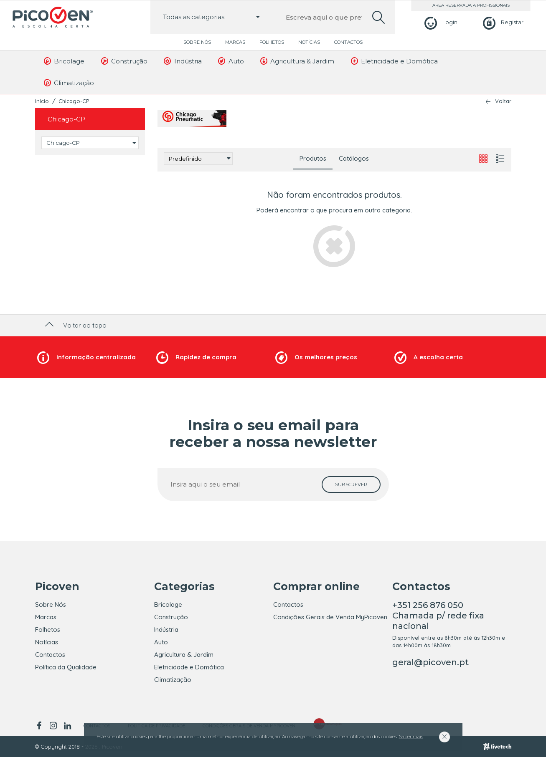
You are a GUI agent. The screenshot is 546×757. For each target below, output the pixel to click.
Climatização (68, 82)
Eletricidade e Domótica (393, 61)
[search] (378, 17)
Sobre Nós (197, 42)
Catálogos (354, 158)
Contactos (348, 42)
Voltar (503, 101)
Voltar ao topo (75, 325)
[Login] (440, 22)
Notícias (309, 42)
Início (42, 101)
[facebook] (40, 726)
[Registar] (502, 22)
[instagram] (53, 726)
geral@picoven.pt (430, 662)
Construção (123, 61)
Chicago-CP (73, 101)
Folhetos (271, 42)
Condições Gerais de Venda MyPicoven (330, 617)
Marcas (235, 42)
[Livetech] (497, 746)
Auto (230, 61)
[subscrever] (351, 484)
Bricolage (64, 61)
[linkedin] (68, 726)
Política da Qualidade (66, 667)
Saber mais (411, 736)
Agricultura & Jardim (297, 61)
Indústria (182, 61)
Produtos (313, 158)
